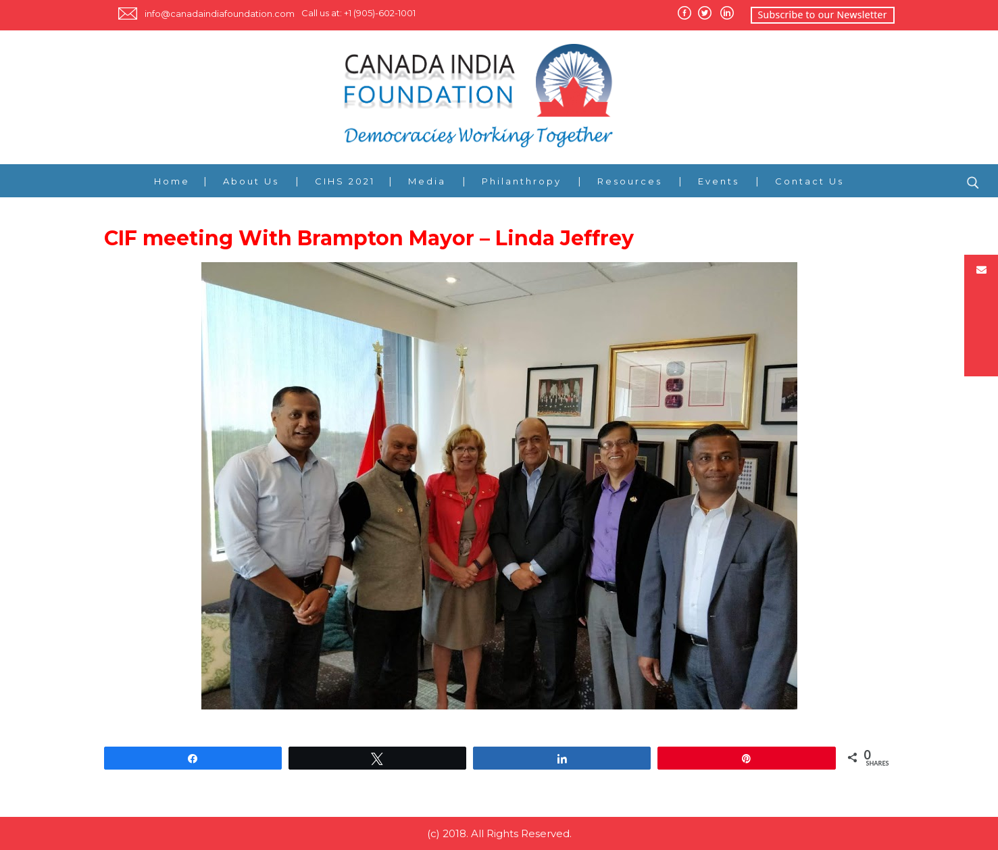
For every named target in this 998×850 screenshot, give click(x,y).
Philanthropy (522, 181)
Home (172, 181)
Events (718, 181)
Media (427, 181)
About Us (251, 181)
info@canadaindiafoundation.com (220, 13)
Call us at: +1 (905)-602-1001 (358, 12)
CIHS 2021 (345, 181)
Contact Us (809, 181)
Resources (629, 181)
